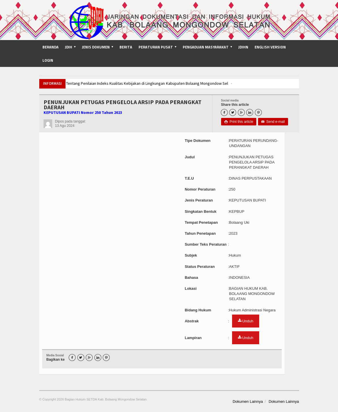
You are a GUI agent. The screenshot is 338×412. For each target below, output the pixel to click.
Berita (125, 47)
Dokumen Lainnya (248, 401)
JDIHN (243, 47)
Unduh (245, 321)
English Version (270, 47)
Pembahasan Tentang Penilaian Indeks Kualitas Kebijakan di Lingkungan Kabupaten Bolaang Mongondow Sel (135, 83)
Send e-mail (273, 121)
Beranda (50, 47)
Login (47, 60)
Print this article (238, 121)
